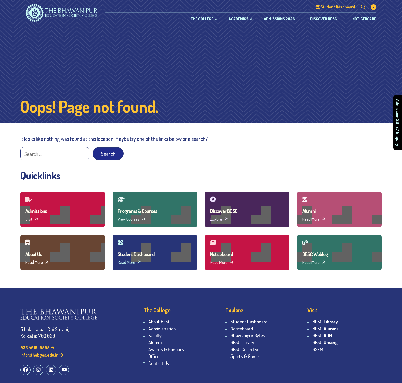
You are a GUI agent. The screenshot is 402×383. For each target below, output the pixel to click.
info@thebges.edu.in (41, 355)
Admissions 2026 (279, 18)
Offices (155, 356)
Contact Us (158, 363)
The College (201, 18)
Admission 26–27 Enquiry (397, 122)
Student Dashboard (249, 321)
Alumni (155, 342)
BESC (325, 321)
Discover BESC (323, 18)
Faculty (155, 335)
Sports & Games (245, 356)
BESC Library (242, 342)
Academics (238, 18)
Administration (162, 328)
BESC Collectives (246, 349)
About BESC (159, 321)
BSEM (318, 349)
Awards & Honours (166, 349)
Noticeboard (364, 18)
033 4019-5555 (37, 347)
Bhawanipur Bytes (247, 335)
